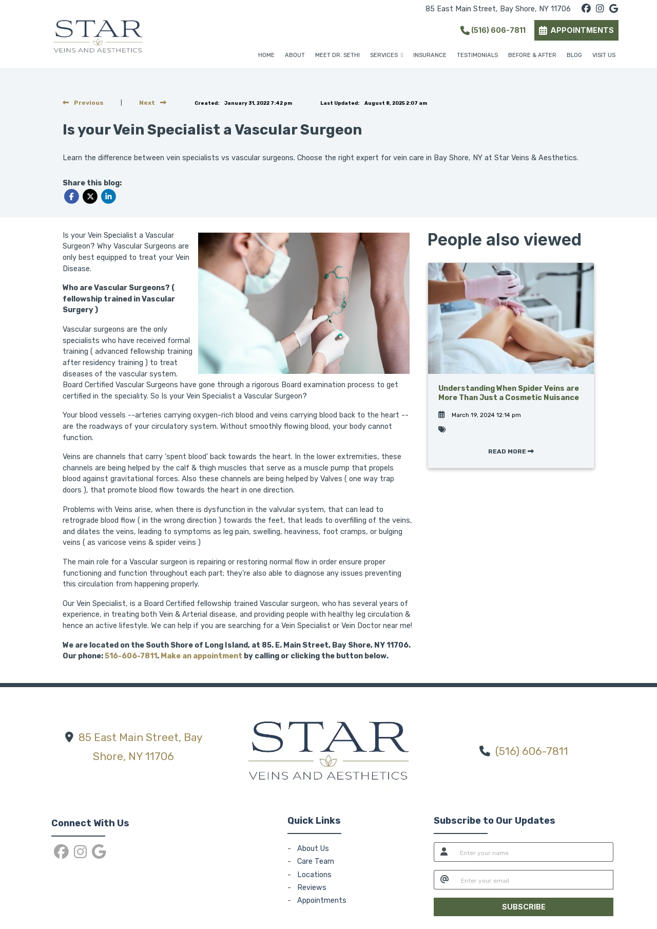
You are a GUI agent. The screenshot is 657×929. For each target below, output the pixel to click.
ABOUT (295, 55)
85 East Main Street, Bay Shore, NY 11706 (498, 9)
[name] (533, 852)
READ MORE (511, 451)
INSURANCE (430, 55)
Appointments (321, 900)
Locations (314, 874)
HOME (266, 55)
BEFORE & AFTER (532, 55)
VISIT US (603, 55)
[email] (534, 879)
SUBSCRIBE (524, 906)
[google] (613, 9)
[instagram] (600, 9)
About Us (313, 848)
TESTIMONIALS (477, 55)
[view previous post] (83, 102)
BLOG (574, 55)
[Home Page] (98, 33)
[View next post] (152, 102)
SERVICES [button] (386, 55)
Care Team (315, 861)
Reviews (311, 887)
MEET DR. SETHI (337, 55)
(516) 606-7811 (493, 30)
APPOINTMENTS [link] (576, 30)
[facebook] (586, 9)
